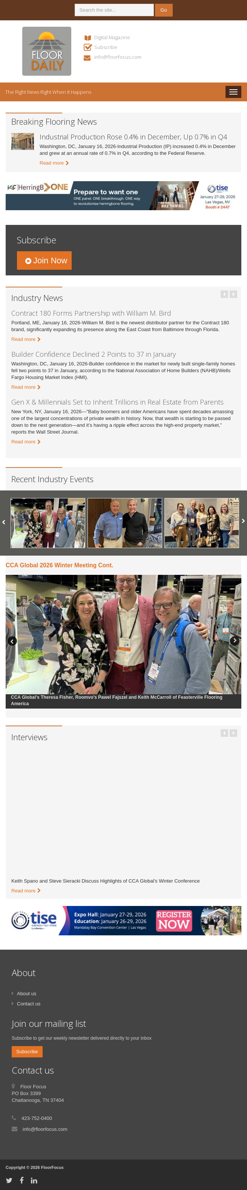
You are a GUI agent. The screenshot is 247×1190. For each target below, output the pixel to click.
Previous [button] (12, 641)
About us (26, 993)
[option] (47, 523)
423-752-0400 (36, 1118)
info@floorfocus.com (117, 56)
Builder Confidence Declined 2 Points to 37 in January (93, 354)
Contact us (28, 1004)
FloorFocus (52, 1167)
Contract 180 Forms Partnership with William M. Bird (91, 313)
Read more (52, 163)
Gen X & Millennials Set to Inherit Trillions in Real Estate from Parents (117, 401)
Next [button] (234, 641)
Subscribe (105, 47)
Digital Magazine (112, 37)
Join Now (50, 260)
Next (233, 294)
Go (163, 10)
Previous (224, 294)
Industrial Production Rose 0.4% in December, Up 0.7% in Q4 (133, 136)
